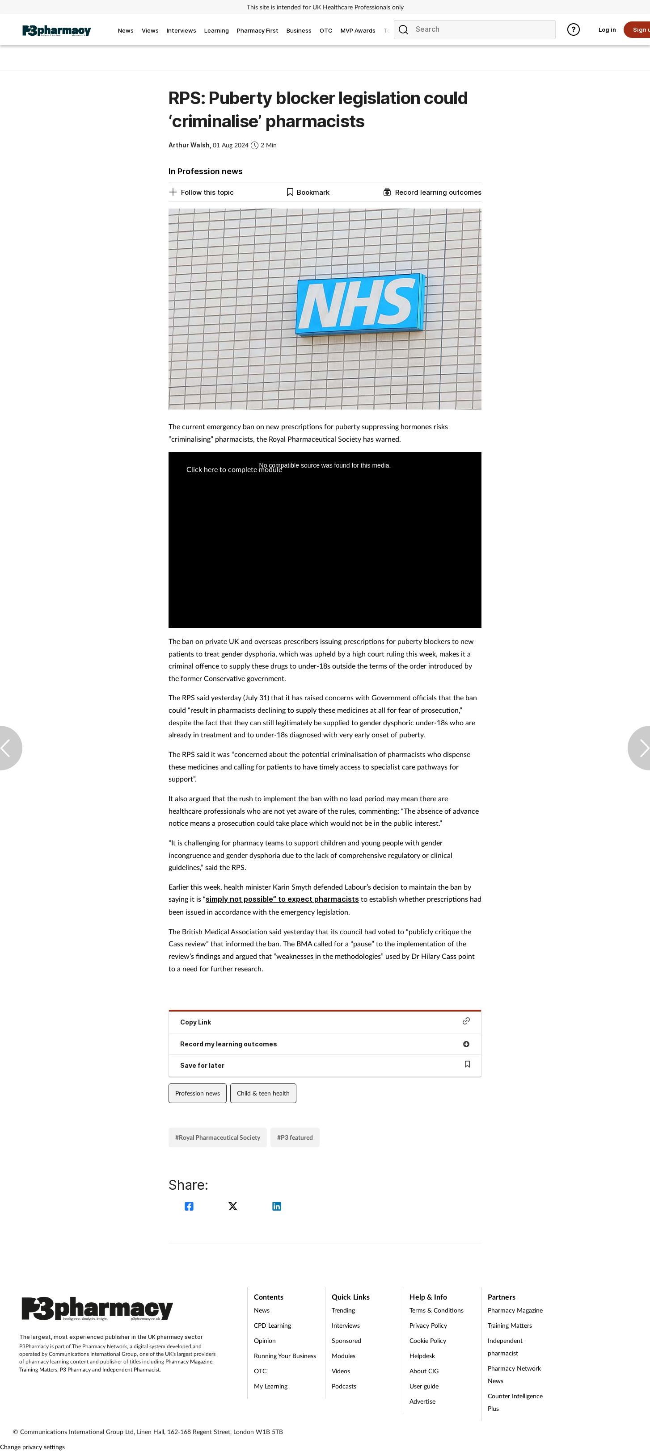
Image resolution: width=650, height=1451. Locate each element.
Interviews (346, 1325)
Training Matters (38, 1369)
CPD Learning (272, 1325)
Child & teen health (263, 1093)
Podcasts (344, 1386)
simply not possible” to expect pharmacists (282, 899)
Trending (343, 1310)
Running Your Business (285, 1355)
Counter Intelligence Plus (515, 1402)
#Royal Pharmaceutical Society (217, 1137)
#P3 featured (295, 1137)
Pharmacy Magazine (188, 1361)
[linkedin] (277, 1207)
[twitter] (234, 1207)
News (262, 1310)
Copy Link (325, 1021)
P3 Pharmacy (75, 1369)
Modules (343, 1355)
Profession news (197, 1093)
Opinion (265, 1340)
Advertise (422, 1401)
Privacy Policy (428, 1325)
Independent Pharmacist (131, 1369)
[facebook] (190, 1207)
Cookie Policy (427, 1340)
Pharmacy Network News (514, 1374)
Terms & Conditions (436, 1310)
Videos (341, 1371)
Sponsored (346, 1340)
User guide (424, 1386)
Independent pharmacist (505, 1347)
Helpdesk (422, 1355)
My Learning (270, 1386)
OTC (260, 1371)
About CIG (424, 1371)
